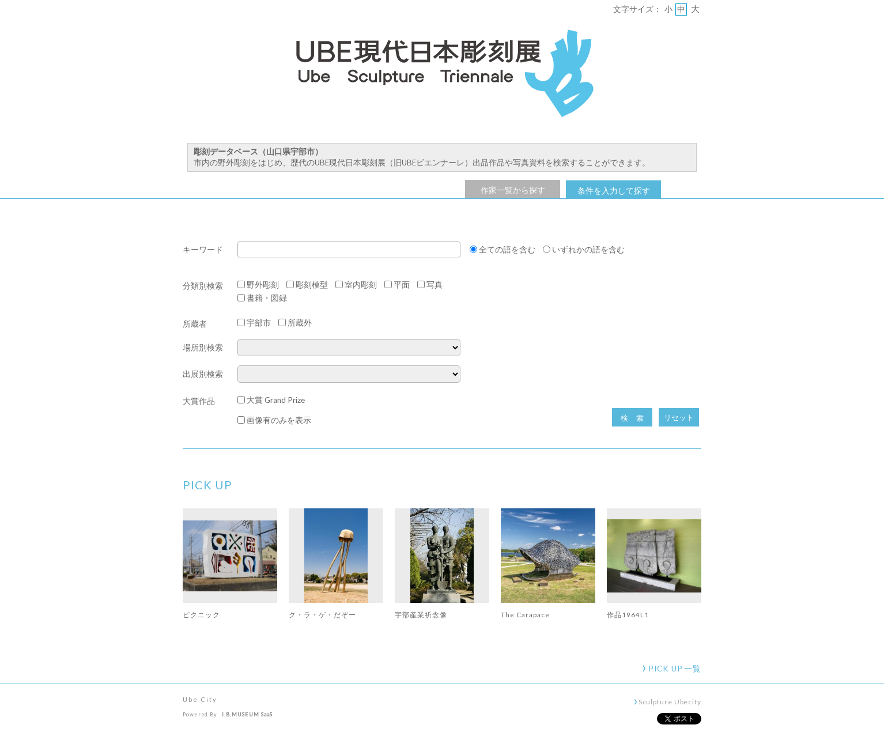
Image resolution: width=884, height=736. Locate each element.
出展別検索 (203, 374)
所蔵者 (195, 324)
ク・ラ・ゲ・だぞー (322, 614)
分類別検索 (203, 285)
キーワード (203, 250)
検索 (636, 418)
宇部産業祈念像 (421, 614)
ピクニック (201, 614)
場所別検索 (203, 348)
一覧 (674, 668)
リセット (679, 417)
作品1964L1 (628, 614)
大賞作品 (199, 401)
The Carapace (525, 614)
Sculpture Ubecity (670, 701)
